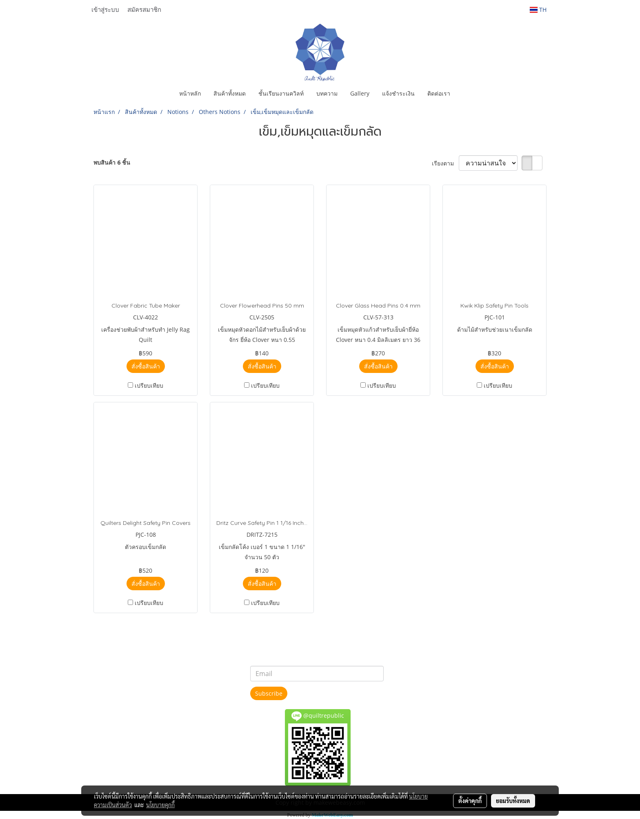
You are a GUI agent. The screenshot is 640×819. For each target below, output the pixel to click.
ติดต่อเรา (438, 93)
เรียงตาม (445, 163)
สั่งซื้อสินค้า (145, 366)
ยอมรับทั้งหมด (513, 800)
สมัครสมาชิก (144, 9)
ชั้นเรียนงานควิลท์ (281, 93)
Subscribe (268, 693)
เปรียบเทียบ (149, 385)
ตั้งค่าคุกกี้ (470, 800)
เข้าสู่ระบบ (105, 9)
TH (538, 9)
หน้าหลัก (190, 93)
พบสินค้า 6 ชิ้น (111, 162)
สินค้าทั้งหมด (229, 93)
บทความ (327, 93)
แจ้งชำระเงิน (398, 93)
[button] (463, 93)
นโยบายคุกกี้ (160, 804)
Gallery (359, 93)
